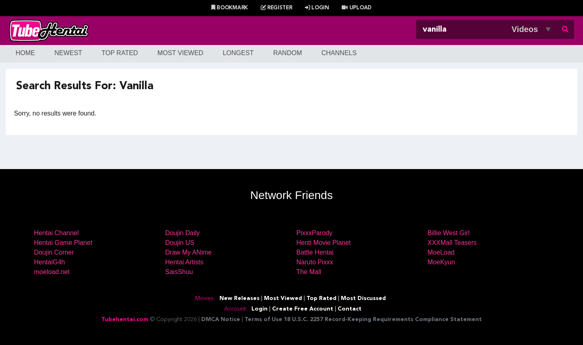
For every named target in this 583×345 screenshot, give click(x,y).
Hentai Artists (184, 262)
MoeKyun (441, 262)
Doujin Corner (54, 252)
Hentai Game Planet (63, 242)
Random (287, 52)
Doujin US (179, 242)
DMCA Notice (220, 319)
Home (25, 52)
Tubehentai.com (124, 319)
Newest (68, 52)
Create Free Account (302, 309)
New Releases (239, 298)
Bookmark (229, 8)
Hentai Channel (56, 232)
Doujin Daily (182, 232)
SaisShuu (179, 271)
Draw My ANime (188, 252)
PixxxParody (314, 232)
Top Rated (120, 52)
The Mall (308, 271)
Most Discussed (363, 298)
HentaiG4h (49, 262)
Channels (339, 52)
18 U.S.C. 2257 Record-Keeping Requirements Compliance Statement (383, 319)
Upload (356, 8)
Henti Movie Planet (323, 242)
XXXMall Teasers (452, 242)
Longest (238, 52)
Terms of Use (263, 319)
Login (317, 8)
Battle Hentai (315, 252)
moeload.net (52, 271)
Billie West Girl (449, 232)
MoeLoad (441, 252)
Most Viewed (180, 52)
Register (276, 8)
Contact (350, 309)
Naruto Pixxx (314, 262)
